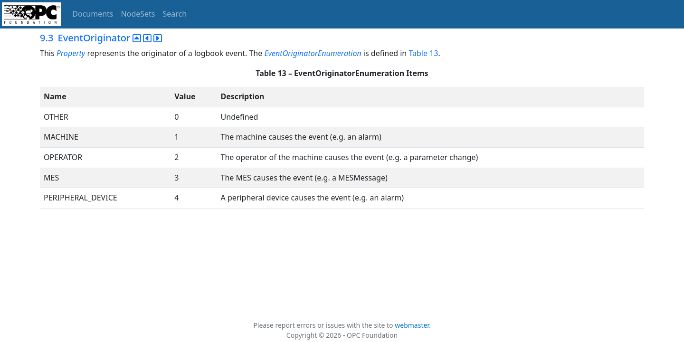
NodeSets (138, 14)
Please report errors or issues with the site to (324, 325)
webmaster (412, 325)
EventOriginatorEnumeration (312, 53)
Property (71, 53)
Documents (92, 14)
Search (175, 14)
